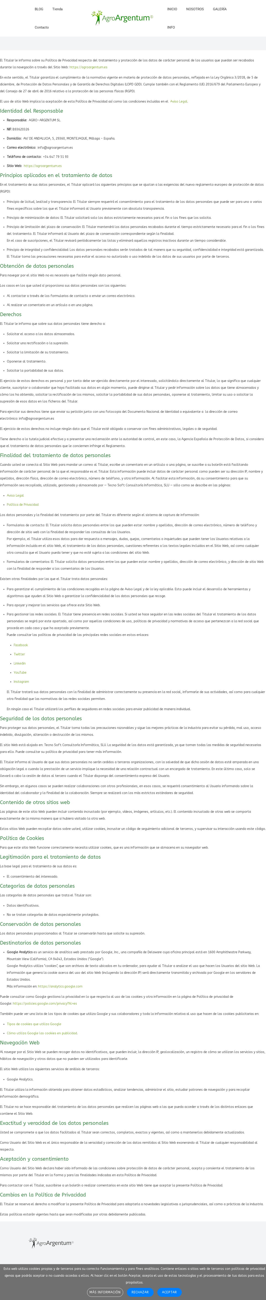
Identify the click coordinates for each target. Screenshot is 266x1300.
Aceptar (169, 1292)
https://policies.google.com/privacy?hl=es (45, 1004)
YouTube (20, 673)
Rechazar (140, 1292)
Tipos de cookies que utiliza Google (34, 1024)
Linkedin (20, 663)
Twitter (19, 654)
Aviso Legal (178, 101)
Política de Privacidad (23, 505)
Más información (105, 1292)
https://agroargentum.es (88, 67)
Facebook (21, 645)
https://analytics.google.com (60, 986)
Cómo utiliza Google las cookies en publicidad (42, 1033)
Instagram (21, 682)
